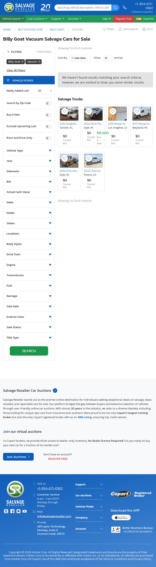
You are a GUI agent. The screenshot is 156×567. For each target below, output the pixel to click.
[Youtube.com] (25, 511)
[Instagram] (18, 511)
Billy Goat (57, 29)
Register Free (58, 459)
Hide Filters (43, 52)
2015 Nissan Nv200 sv (121, 123)
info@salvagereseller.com (54, 516)
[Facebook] (12, 511)
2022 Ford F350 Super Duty (100, 123)
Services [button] (73, 19)
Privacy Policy (142, 559)
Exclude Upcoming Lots (21, 126)
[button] (12, 18)
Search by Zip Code (18, 103)
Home (7, 29)
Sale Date (80, 58)
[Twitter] (6, 511)
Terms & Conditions (115, 559)
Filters (108, 29)
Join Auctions (16, 456)
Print (147, 29)
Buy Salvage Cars (30, 29)
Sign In (106, 19)
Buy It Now (13, 115)
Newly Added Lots (17, 91)
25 (106, 58)
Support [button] (56, 19)
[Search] (115, 7)
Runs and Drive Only (19, 138)
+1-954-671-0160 (144, 6)
